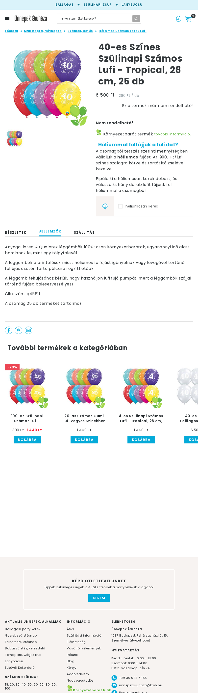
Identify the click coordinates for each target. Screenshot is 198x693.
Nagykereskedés (80, 680)
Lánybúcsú (132, 4)
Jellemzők (50, 231)
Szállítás (84, 232)
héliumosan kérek (141, 206)
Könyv (72, 668)
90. (54, 684)
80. (48, 684)
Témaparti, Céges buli (23, 655)
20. (12, 684)
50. (31, 684)
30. (18, 684)
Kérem (99, 597)
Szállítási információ (84, 635)
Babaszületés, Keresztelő (25, 648)
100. (8, 688)
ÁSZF (70, 629)
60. (37, 684)
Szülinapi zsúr (97, 4)
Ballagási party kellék (22, 629)
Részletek (15, 232)
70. (43, 684)
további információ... (173, 134)
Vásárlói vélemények (84, 648)
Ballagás (64, 4)
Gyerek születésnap (21, 635)
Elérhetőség (76, 642)
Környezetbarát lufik (89, 690)
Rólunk (72, 655)
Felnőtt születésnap (21, 642)
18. (7, 684)
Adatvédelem (78, 674)
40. (24, 684)
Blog (70, 661)
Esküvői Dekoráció (19, 668)
